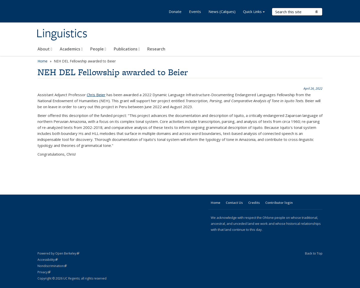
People (98, 49)
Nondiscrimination (52, 266)
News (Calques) (222, 11)
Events (195, 11)
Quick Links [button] (254, 12)
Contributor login (279, 202)
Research (156, 49)
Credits (254, 202)
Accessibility (48, 260)
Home (43, 61)
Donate (175, 11)
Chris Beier (96, 94)
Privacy (44, 272)
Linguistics (61, 33)
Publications (127, 49)
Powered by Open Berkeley (58, 253)
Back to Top (313, 253)
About (45, 49)
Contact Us (234, 202)
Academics (71, 49)
